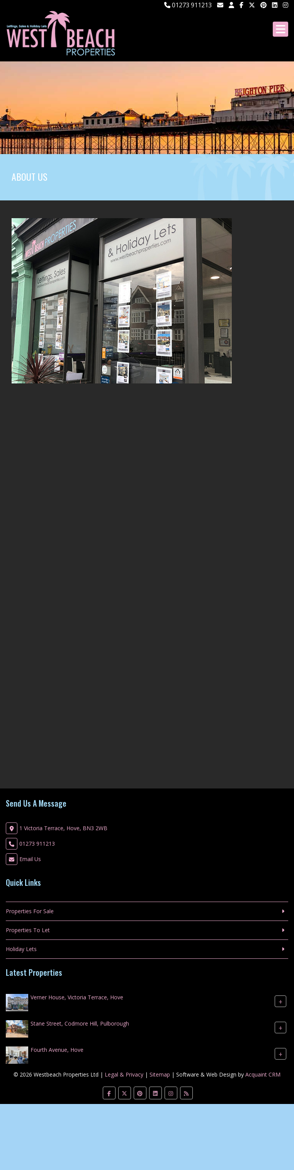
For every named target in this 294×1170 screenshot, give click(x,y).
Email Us (30, 859)
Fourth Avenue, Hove (57, 1049)
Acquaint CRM (262, 1074)
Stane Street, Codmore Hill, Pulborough (80, 1023)
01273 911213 (188, 5)
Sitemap (160, 1074)
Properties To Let (28, 930)
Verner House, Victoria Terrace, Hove (77, 997)
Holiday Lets (21, 949)
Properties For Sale (30, 911)
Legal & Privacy (124, 1074)
